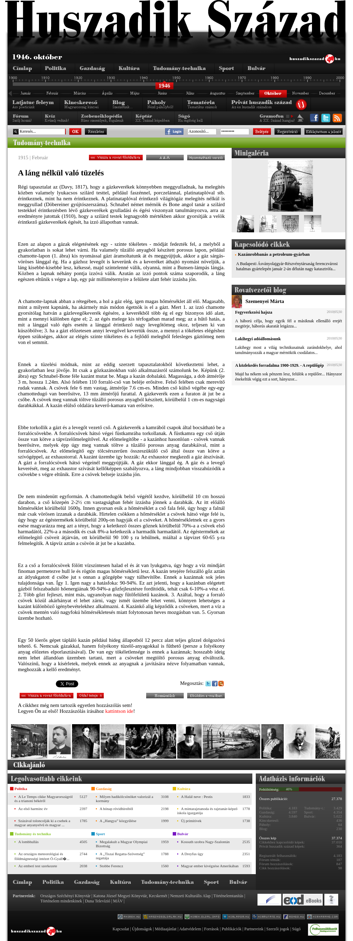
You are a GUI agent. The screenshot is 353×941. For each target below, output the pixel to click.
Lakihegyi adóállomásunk (258, 338)
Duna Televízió (97, 901)
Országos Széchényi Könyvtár (65, 895)
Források (211, 929)
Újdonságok (142, 929)
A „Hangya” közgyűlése (118, 821)
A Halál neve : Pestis (197, 797)
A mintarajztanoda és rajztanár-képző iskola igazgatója (207, 811)
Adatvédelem (190, 929)
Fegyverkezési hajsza (253, 312)
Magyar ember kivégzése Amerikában (210, 866)
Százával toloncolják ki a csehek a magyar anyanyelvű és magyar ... (42, 823)
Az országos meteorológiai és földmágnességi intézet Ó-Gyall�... (41, 856)
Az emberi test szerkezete (37, 866)
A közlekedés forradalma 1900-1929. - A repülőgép (279, 365)
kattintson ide (119, 711)
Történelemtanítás (228, 895)
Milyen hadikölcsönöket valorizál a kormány (124, 799)
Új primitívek (191, 821)
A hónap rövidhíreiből (116, 809)
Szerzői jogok (277, 929)
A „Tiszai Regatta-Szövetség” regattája (120, 856)
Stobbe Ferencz (111, 866)
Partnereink (253, 929)
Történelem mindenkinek (61, 901)
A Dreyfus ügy (192, 854)
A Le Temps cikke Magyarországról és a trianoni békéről (43, 799)
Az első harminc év (33, 809)
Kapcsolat (120, 929)
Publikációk (231, 929)
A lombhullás (28, 842)
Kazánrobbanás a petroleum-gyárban (274, 254)
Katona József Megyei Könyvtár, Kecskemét (130, 895)
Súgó (296, 929)
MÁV (118, 901)
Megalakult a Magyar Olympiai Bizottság (122, 844)
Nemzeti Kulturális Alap (190, 895)
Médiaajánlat (165, 929)
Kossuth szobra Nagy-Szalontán (205, 842)
